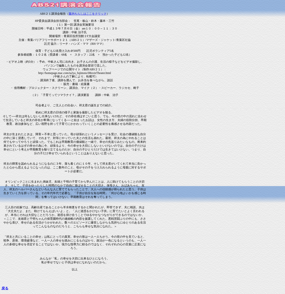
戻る (4, 288)
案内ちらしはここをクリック (88, 13)
